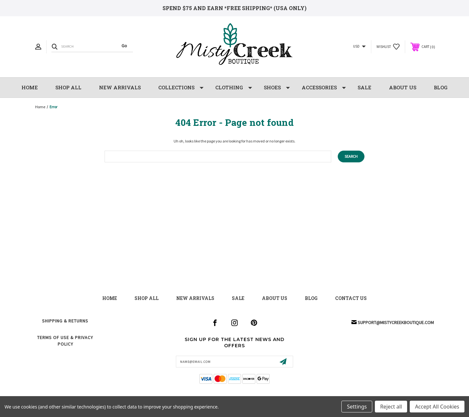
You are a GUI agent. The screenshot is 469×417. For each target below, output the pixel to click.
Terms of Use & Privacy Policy (65, 341)
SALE (364, 87)
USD (359, 46)
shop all (147, 298)
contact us (351, 298)
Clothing (233, 87)
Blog (441, 87)
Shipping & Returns (65, 321)
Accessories (324, 87)
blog (311, 298)
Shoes (277, 87)
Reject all (391, 406)
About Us (402, 87)
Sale (238, 298)
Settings (357, 406)
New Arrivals (195, 298)
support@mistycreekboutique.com (396, 322)
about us (274, 298)
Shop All (68, 87)
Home (29, 87)
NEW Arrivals (120, 87)
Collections (181, 87)
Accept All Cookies (437, 406)
